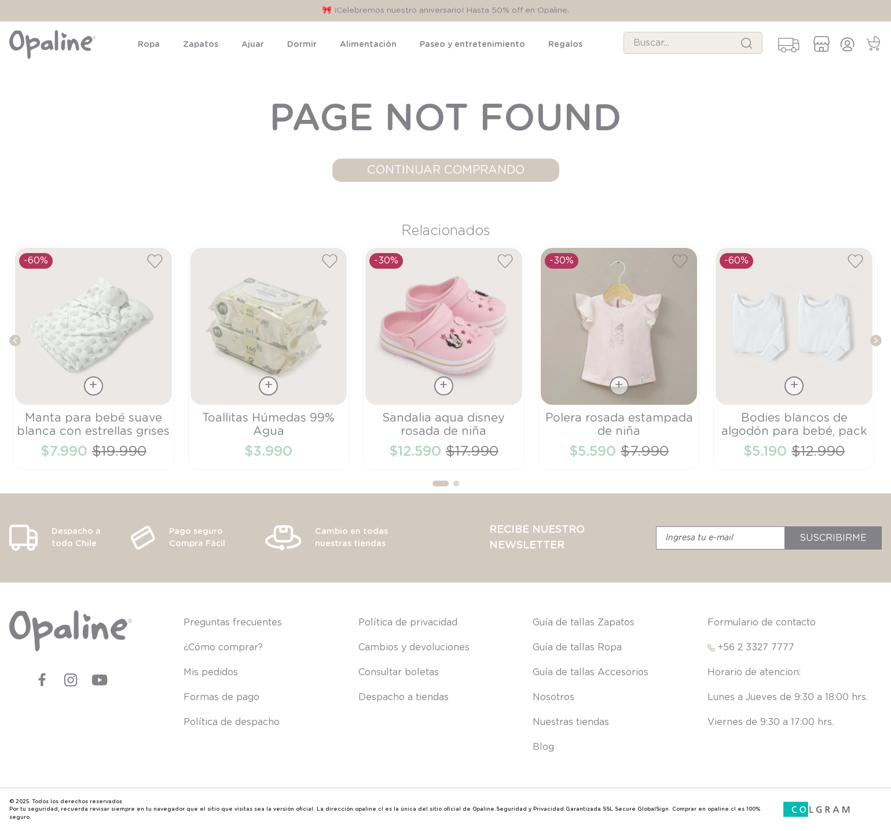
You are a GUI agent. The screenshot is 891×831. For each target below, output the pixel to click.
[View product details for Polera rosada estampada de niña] (619, 358)
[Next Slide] (876, 340)
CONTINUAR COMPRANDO (446, 170)
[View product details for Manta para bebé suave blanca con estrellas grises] (93, 358)
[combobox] (693, 43)
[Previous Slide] (15, 340)
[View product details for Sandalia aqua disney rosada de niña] (444, 358)
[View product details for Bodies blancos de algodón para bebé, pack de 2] (794, 358)
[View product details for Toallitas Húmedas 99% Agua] (269, 358)
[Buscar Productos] (746, 42)
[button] (440, 483)
